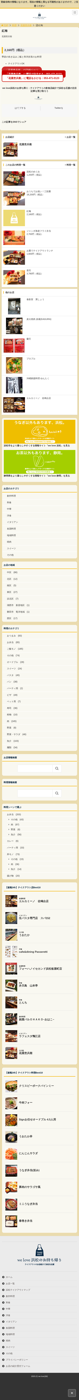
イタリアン (12, 522)
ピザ (9, 695)
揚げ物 (10, 875)
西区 (9, 618)
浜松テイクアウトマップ (18, 1290)
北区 (9, 579)
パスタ (10, 675)
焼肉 (9, 542)
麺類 (9, 747)
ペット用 (11, 701)
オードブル (12, 662)
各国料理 (11, 528)
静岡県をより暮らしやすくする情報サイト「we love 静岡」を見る (37, 475)
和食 (9, 502)
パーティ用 (12, 688)
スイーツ (11, 548)
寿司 (9, 708)
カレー (10, 841)
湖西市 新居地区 (16, 605)
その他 (10, 555)
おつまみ (11, 635)
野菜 (9, 727)
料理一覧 (71, 165)
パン (9, 681)
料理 (14, 25)
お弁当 (10, 642)
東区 (9, 592)
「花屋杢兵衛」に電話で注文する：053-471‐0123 (34, 74)
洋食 (9, 515)
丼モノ (10, 854)
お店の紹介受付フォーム (18, 1366)
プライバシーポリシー (17, 1359)
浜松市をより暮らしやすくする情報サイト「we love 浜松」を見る (37, 445)
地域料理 (11, 535)
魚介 (9, 741)
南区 (9, 585)
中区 (9, 572)
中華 (9, 509)
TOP (4, 25)
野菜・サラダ (13, 734)
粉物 (9, 714)
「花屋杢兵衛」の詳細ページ (21, 69)
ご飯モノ (11, 649)
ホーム (9, 1277)
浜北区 (10, 598)
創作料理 (11, 496)
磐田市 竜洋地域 (16, 612)
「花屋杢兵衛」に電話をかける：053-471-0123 (32, 78)
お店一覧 (71, 137)
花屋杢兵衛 (26, 25)
